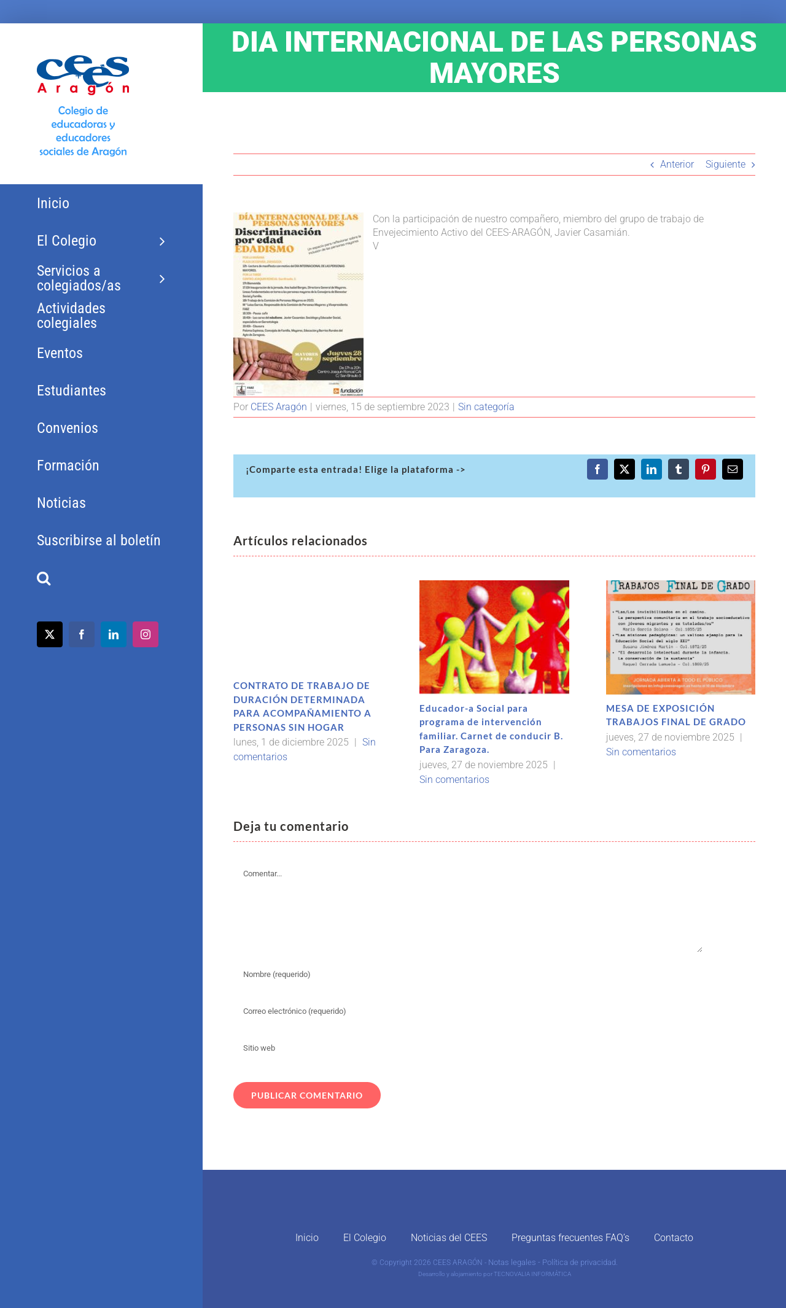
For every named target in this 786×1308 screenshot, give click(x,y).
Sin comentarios (454, 779)
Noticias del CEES (449, 1238)
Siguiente (725, 164)
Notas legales (512, 1262)
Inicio (307, 1238)
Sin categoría (486, 407)
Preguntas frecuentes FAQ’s (570, 1238)
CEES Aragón (279, 407)
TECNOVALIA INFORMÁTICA (532, 1274)
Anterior (677, 164)
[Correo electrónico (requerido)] (468, 1011)
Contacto (673, 1238)
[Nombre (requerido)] (468, 974)
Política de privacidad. (580, 1262)
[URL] (468, 1048)
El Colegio (364, 1238)
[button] (101, 578)
